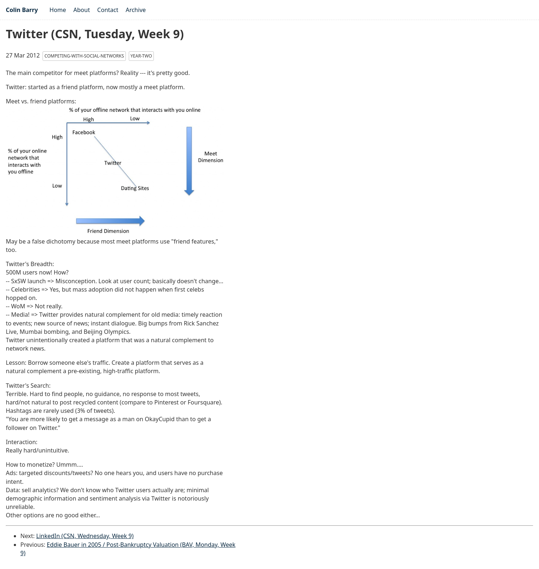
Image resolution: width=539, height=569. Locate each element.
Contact (107, 10)
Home (57, 10)
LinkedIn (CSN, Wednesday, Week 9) (85, 536)
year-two (141, 56)
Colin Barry (22, 10)
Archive (135, 10)
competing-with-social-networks (84, 56)
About (81, 10)
